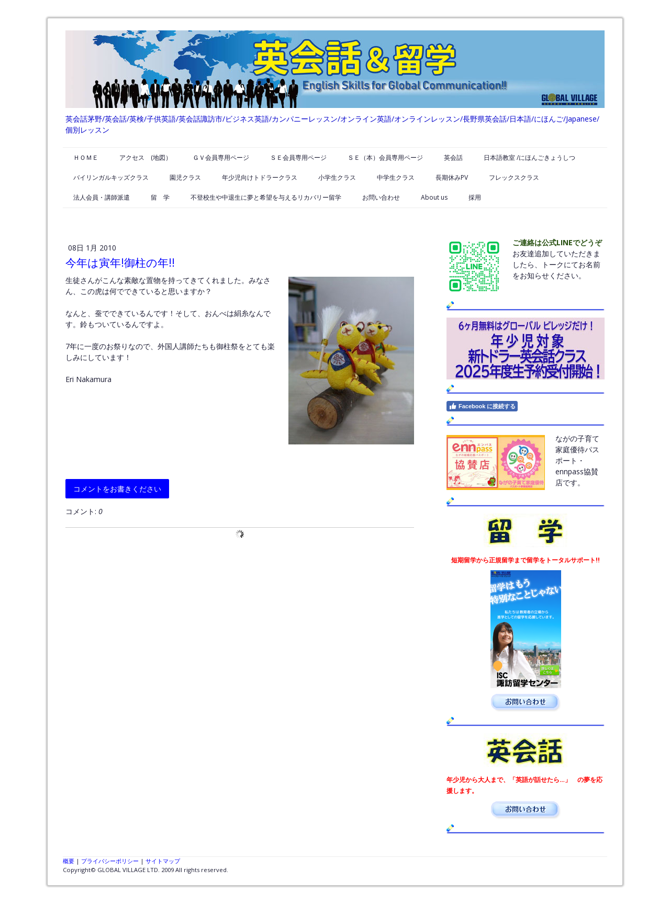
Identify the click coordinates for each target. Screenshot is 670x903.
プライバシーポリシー (110, 861)
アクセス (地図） (145, 157)
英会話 (453, 157)
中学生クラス (396, 177)
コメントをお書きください (117, 489)
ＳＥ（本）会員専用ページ (385, 157)
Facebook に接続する (482, 406)
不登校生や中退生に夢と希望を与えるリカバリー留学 (266, 197)
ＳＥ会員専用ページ (298, 157)
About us (434, 197)
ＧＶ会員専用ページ (221, 157)
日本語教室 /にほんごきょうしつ (529, 157)
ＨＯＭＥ (85, 157)
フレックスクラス (514, 177)
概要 (68, 861)
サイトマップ (163, 861)
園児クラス (185, 177)
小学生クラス (337, 177)
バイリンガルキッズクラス (111, 177)
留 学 (160, 197)
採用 (474, 197)
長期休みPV (452, 177)
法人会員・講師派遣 (101, 197)
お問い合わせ (381, 197)
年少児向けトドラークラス (259, 177)
